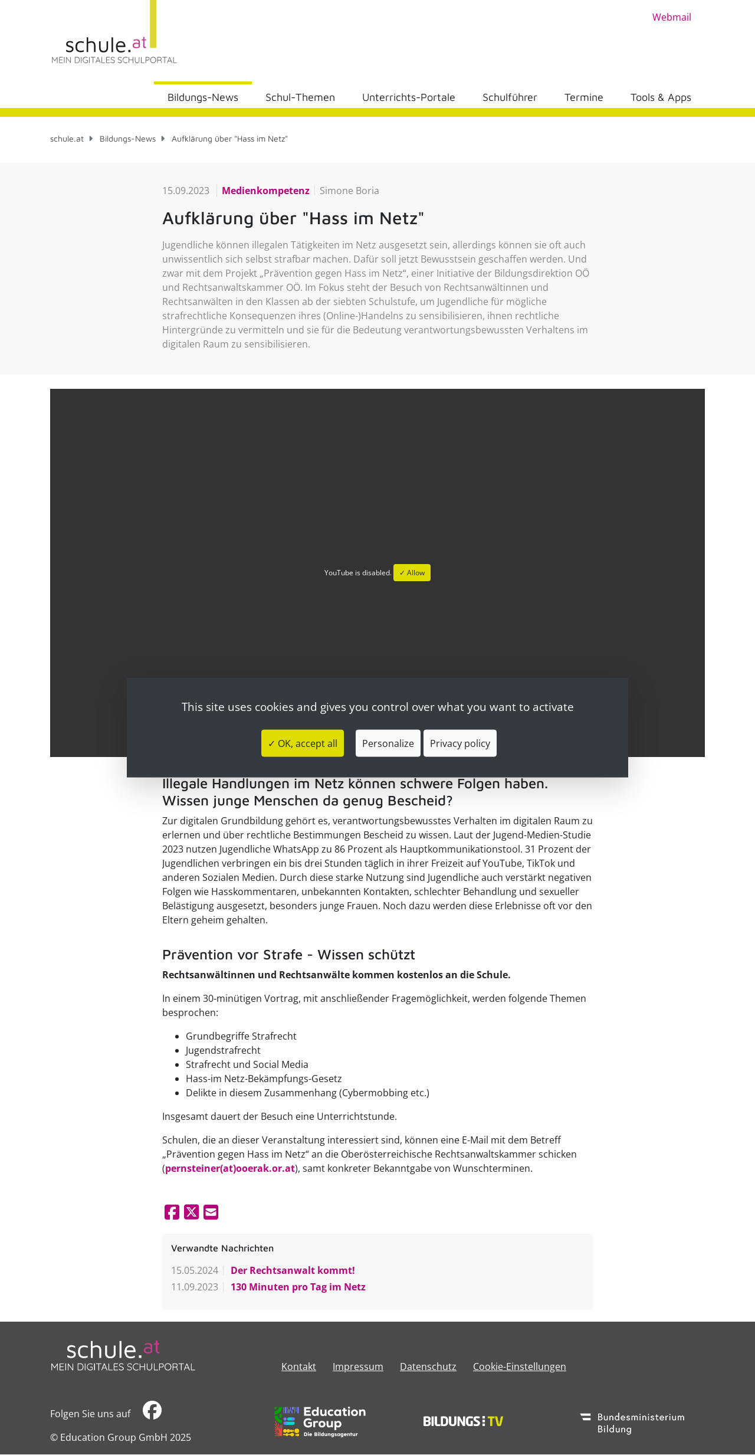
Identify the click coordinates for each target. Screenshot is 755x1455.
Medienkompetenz (266, 190)
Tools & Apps (661, 97)
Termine (583, 97)
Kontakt (298, 1366)
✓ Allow (412, 573)
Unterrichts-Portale (408, 97)
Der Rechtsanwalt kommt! (291, 1270)
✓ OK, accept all (302, 742)
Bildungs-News (203, 97)
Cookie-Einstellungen (519, 1366)
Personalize (388, 742)
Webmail (671, 17)
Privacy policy (460, 742)
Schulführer (509, 97)
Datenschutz (428, 1366)
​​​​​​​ (152, 1413)
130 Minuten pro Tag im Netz (297, 1286)
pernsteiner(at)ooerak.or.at (230, 1168)
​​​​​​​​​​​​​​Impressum (358, 1366)
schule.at (67, 138)
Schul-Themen (300, 97)
